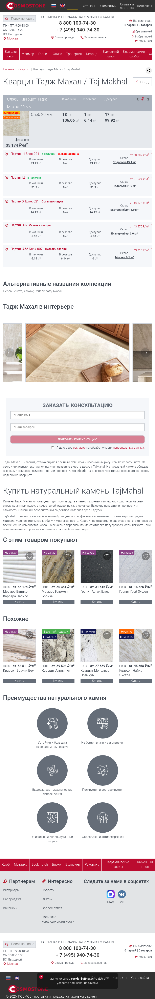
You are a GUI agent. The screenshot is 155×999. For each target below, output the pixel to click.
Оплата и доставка (127, 6)
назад (141, 82)
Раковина (92, 864)
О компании (107, 6)
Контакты (144, 6)
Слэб (6, 864)
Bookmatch (39, 864)
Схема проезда (64, 37)
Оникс (57, 54)
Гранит (43, 54)
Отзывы (89, 6)
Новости (48, 890)
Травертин (74, 54)
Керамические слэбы (134, 54)
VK (122, 897)
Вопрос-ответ (52, 908)
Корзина (145, 40)
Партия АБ (18, 225)
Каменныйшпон (145, 864)
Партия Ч (24, 154)
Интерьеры (11, 890)
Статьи (47, 899)
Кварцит (92, 54)
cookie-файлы (80, 978)
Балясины (73, 864)
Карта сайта (140, 977)
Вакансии (10, 908)
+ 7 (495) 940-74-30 (77, 30)
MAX (111, 897)
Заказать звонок (95, 37)
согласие (79, 447)
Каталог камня (11, 54)
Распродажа (12, 899)
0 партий (130, 25)
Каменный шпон (111, 54)
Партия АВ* (26, 249)
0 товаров (145, 25)
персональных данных (128, 447)
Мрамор (28, 54)
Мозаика (20, 864)
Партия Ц (17, 177)
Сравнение (142, 31)
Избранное (143, 36)
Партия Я (24, 201)
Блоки (56, 864)
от (139, 155)
